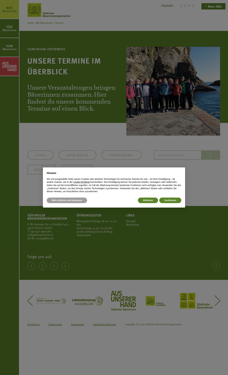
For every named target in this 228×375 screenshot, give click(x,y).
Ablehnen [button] (148, 200)
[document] (114, 182)
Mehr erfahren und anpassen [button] (67, 200)
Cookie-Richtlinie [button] (81, 182)
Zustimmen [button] (170, 200)
